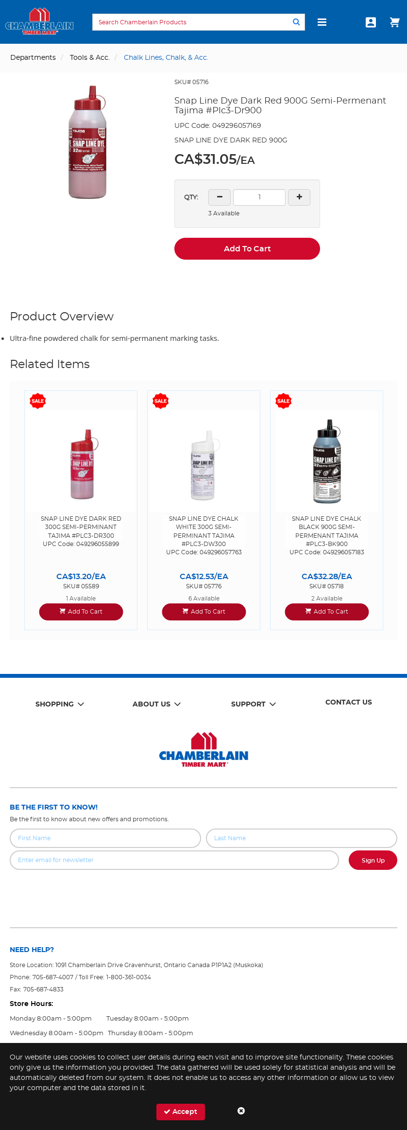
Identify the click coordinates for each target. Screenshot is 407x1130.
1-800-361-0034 (128, 977)
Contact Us (348, 702)
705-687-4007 (53, 977)
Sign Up (373, 861)
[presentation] (203, 891)
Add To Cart (247, 249)
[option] (80, 510)
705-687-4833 (43, 989)
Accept (180, 1111)
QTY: (191, 197)
